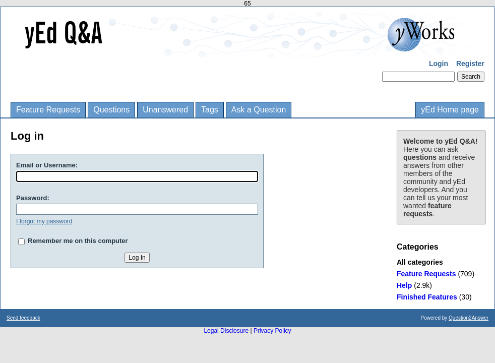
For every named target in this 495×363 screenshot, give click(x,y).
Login (438, 63)
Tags (209, 109)
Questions (111, 109)
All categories (420, 262)
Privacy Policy (272, 330)
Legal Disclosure (226, 330)
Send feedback (23, 318)
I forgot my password (44, 221)
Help (404, 285)
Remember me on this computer (78, 241)
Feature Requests (48, 109)
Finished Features (427, 297)
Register (470, 63)
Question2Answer (468, 318)
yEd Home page (450, 109)
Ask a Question (258, 109)
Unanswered (165, 109)
